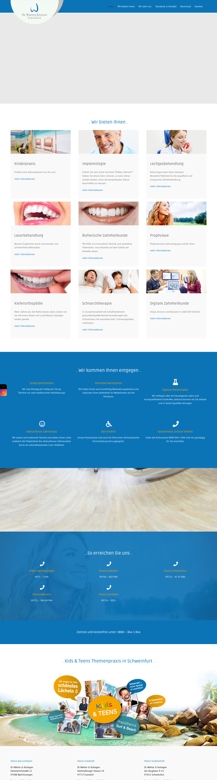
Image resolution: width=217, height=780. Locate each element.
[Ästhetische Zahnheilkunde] (109, 214)
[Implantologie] (109, 142)
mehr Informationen (24, 190)
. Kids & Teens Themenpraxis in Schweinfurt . (108, 672)
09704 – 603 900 (108, 588)
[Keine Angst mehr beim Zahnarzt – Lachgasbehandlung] (176, 142)
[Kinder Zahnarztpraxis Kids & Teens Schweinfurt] (41, 142)
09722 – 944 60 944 (41, 611)
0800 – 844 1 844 (129, 643)
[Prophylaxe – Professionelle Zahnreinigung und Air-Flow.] (176, 214)
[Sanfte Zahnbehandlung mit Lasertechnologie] (41, 214)
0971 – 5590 (41, 588)
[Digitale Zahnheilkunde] (176, 282)
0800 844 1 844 (177, 448)
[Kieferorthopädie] (41, 282)
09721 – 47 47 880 (175, 588)
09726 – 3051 (108, 611)
